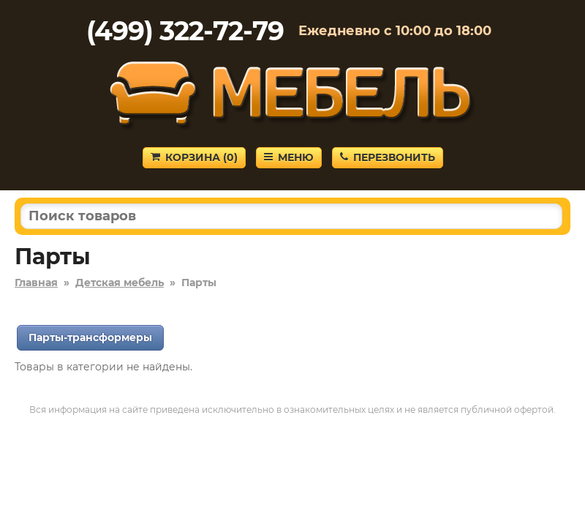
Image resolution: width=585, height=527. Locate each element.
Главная (36, 282)
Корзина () (194, 157)
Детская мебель (119, 282)
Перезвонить (387, 157)
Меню (289, 157)
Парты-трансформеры (90, 337)
